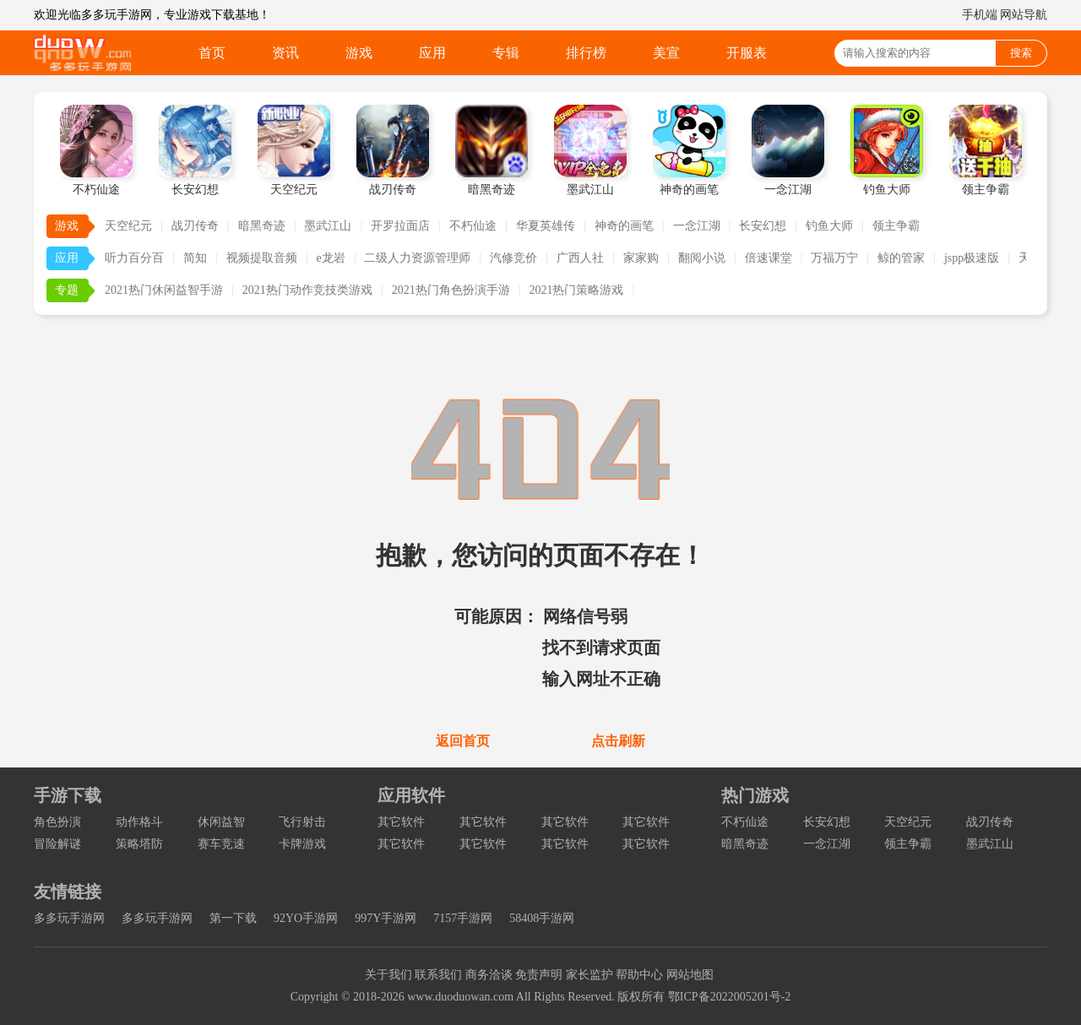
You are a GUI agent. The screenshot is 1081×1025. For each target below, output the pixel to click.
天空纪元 (128, 226)
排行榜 (586, 53)
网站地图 (690, 974)
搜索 (1021, 52)
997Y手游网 (385, 918)
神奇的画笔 (624, 226)
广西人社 (580, 258)
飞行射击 (302, 822)
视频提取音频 (261, 258)
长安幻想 (762, 226)
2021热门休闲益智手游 (164, 290)
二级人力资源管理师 (417, 258)
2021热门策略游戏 (576, 290)
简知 (195, 258)
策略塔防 (139, 844)
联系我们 (438, 974)
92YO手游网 (306, 918)
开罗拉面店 (400, 226)
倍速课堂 (768, 258)
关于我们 (388, 974)
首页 (211, 53)
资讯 (285, 53)
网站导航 (1023, 14)
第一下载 (233, 918)
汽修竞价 (513, 258)
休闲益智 (221, 822)
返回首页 (463, 741)
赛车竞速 (221, 844)
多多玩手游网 (69, 918)
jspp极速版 (971, 258)
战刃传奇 (195, 226)
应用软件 (411, 795)
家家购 (641, 258)
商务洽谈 (489, 974)
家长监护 (589, 974)
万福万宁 (834, 258)
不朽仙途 (473, 226)
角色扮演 (57, 822)
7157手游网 (462, 918)
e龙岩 (330, 258)
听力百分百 (134, 258)
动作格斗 (139, 822)
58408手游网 (541, 918)
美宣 (666, 53)
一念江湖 (696, 226)
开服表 (746, 53)
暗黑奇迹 (261, 226)
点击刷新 (618, 741)
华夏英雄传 (545, 226)
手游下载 (67, 795)
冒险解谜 (57, 844)
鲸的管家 (901, 258)
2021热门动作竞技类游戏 (307, 290)
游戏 (358, 53)
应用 (432, 53)
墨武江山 (327, 226)
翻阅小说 (701, 258)
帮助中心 (639, 974)
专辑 (505, 53)
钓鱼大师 (829, 226)
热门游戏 (755, 795)
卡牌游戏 (302, 844)
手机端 (979, 14)
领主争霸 (896, 226)
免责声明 (538, 974)
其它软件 (401, 822)
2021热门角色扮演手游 (451, 290)
